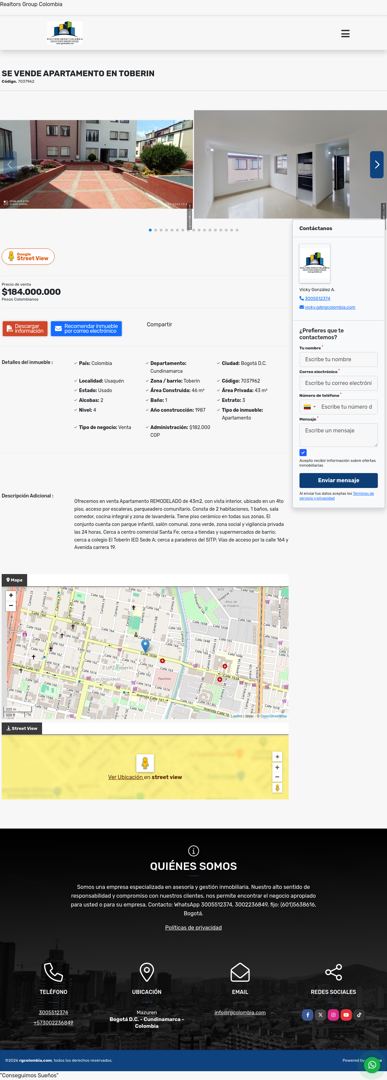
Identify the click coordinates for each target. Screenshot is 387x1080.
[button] (150, 230)
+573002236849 (53, 1023)
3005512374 (317, 298)
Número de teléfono (320, 395)
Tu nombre (311, 347)
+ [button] (11, 596)
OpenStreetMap (273, 716)
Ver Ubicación (126, 777)
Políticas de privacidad (193, 927)
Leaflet (236, 716)
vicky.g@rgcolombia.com (330, 307)
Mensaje (308, 419)
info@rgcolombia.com (240, 1013)
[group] (96, 164)
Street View (28, 256)
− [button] (11, 606)
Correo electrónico (319, 371)
